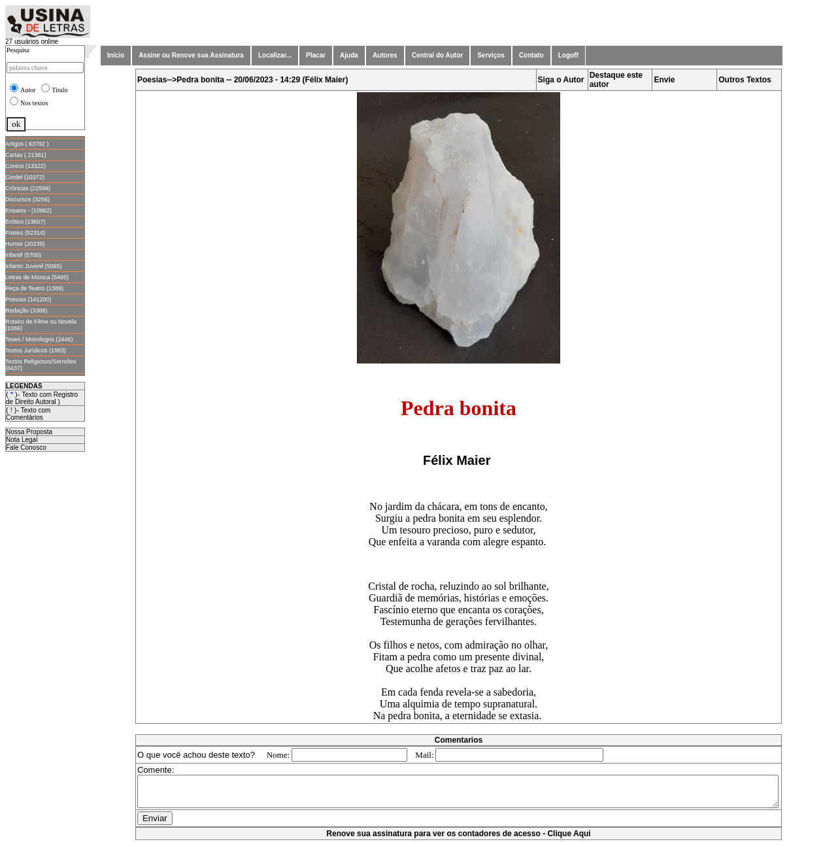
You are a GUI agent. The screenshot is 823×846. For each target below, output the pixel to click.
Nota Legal (21, 439)
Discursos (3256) (27, 199)
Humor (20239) (25, 244)
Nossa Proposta (29, 431)
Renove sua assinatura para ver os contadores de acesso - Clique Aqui (461, 839)
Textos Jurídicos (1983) (35, 350)
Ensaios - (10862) (28, 210)
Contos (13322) (25, 166)
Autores (385, 55)
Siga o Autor (564, 79)
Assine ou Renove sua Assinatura (191, 55)
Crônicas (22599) (27, 188)
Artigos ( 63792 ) (27, 144)
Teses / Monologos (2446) (39, 339)
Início (115, 55)
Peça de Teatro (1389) (34, 288)
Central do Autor (437, 55)
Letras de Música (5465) (37, 277)
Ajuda (349, 55)
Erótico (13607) (25, 221)
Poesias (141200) (28, 299)
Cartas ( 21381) (25, 155)
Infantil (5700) (23, 255)
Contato (531, 55)
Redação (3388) (26, 310)
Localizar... (275, 55)
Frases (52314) (25, 232)
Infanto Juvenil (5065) (33, 266)
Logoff (568, 55)
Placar (316, 55)
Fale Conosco (26, 447)
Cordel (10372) (24, 177)
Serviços (491, 55)
